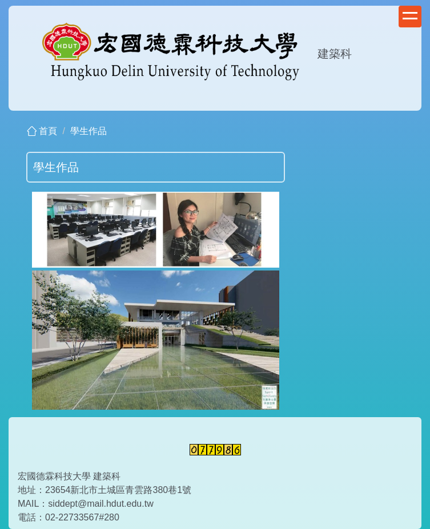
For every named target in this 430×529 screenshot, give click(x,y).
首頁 (48, 131)
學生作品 (88, 131)
